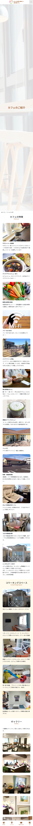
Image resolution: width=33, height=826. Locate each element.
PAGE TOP (30, 818)
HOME (3, 823)
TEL (30, 823)
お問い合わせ (21, 823)
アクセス (12, 823)
